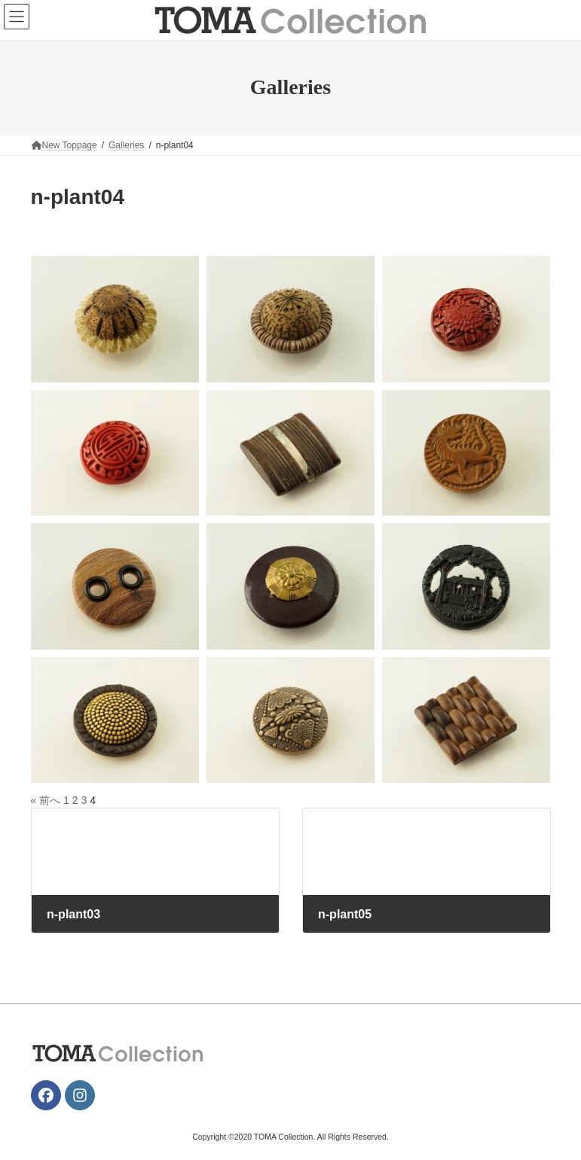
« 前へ (46, 800)
